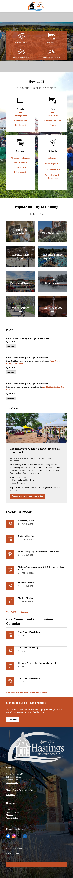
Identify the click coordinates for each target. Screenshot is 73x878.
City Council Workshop (29, 632)
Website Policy (12, 818)
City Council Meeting (28, 647)
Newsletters (11, 346)
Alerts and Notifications (20, 158)
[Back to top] (36, 864)
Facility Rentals (20, 163)
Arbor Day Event (26, 521)
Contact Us (10, 795)
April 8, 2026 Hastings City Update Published (27, 357)
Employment (20, 125)
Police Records (20, 167)
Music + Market (25, 598)
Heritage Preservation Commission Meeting (38, 663)
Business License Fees (52, 120)
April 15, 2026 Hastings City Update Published (27, 338)
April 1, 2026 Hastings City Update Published (27, 383)
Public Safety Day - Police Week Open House (38, 551)
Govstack (17, 854)
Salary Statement (13, 812)
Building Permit (20, 116)
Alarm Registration (53, 164)
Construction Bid (53, 169)
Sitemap (9, 815)
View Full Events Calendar (17, 612)
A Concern (52, 158)
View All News (12, 408)
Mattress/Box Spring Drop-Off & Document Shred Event (41, 568)
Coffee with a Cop (26, 536)
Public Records (20, 172)
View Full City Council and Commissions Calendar (27, 692)
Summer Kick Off (26, 583)
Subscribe (12, 719)
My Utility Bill (53, 116)
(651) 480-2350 (12, 783)
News (8, 809)
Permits (52, 125)
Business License (20, 120)
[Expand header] (69, 6)
